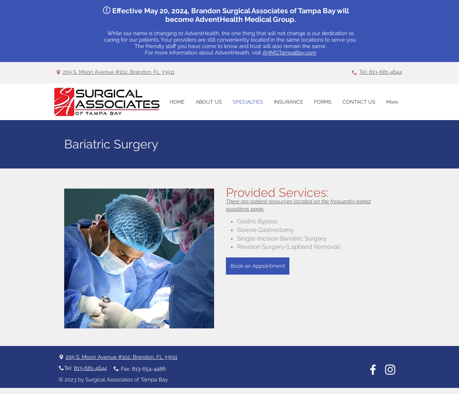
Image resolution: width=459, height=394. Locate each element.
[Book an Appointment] (257, 266)
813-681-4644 (90, 368)
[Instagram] (390, 369)
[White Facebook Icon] (373, 369)
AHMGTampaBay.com (289, 52)
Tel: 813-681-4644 (380, 72)
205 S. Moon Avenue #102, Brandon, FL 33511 (118, 72)
